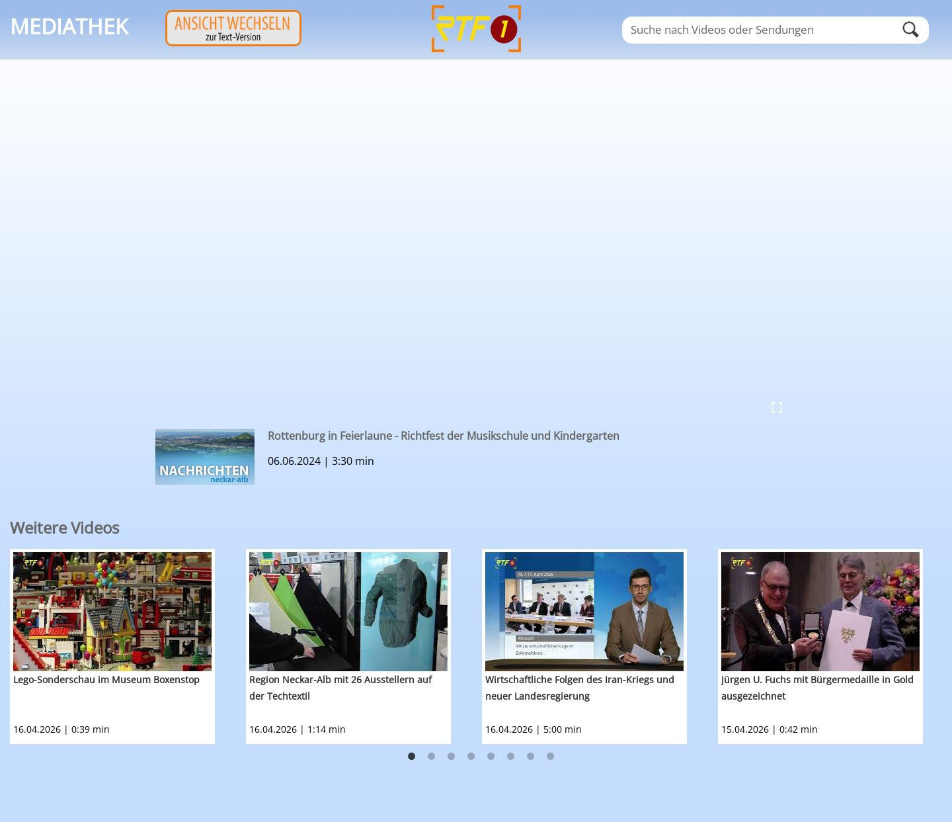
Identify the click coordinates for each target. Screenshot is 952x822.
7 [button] (530, 756)
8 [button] (550, 756)
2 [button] (431, 756)
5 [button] (491, 756)
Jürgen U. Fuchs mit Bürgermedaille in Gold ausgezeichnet (817, 687)
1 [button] (411, 756)
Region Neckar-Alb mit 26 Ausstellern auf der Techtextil (340, 687)
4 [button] (471, 756)
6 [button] (511, 756)
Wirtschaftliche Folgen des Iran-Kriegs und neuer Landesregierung (579, 687)
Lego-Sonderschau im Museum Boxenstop (106, 679)
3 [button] (451, 756)
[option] (128, 646)
